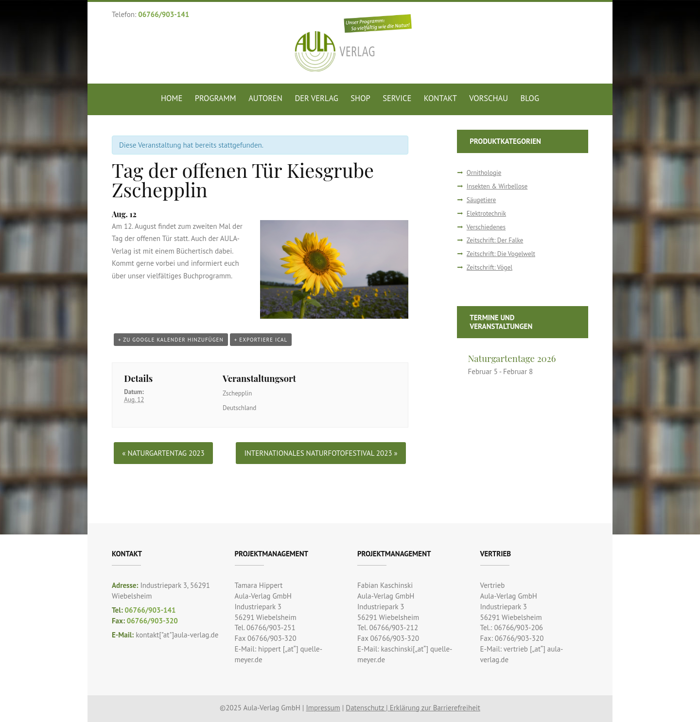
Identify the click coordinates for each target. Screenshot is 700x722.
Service (397, 98)
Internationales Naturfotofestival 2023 (320, 453)
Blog (530, 98)
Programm (215, 98)
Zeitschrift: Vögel (489, 267)
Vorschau (488, 98)
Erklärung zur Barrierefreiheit (435, 707)
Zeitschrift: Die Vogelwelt (501, 254)
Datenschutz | (367, 707)
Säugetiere (481, 200)
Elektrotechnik (486, 213)
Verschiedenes (486, 227)
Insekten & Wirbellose (497, 186)
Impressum (323, 707)
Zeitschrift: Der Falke (495, 240)
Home (171, 98)
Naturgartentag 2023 (163, 453)
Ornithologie (484, 173)
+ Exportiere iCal (260, 339)
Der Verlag (316, 98)
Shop (360, 98)
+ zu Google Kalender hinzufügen (171, 339)
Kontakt (440, 98)
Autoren (265, 98)
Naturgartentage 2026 (512, 358)
